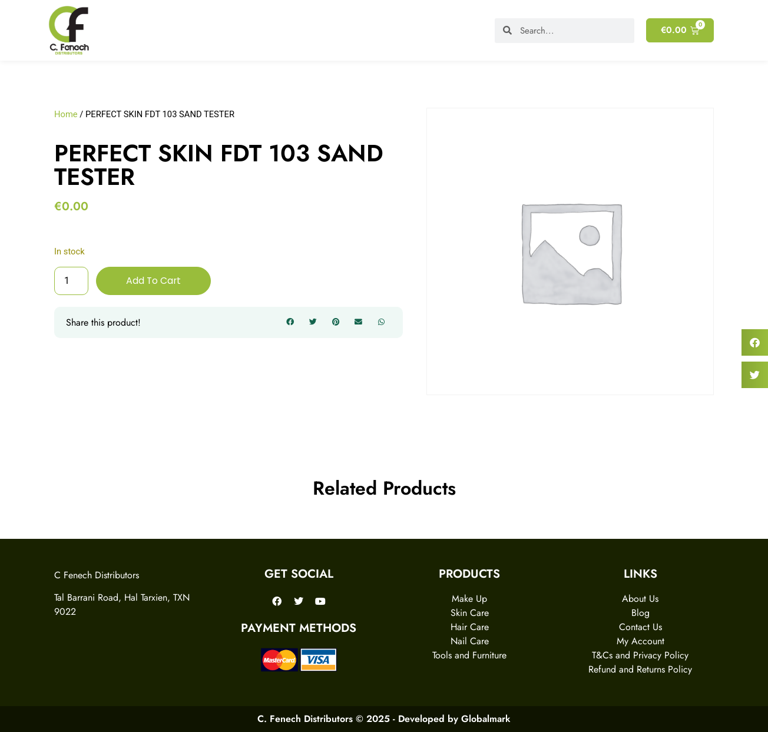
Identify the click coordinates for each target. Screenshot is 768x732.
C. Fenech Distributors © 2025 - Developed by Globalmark (384, 719)
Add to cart (154, 280)
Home (66, 114)
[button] (290, 323)
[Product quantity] (71, 281)
